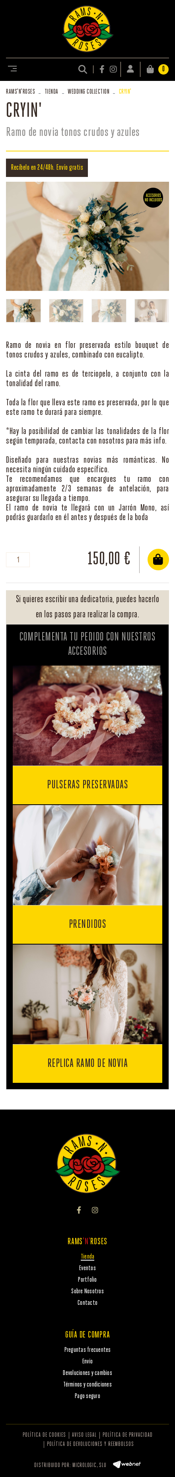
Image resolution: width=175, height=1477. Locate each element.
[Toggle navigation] (11, 69)
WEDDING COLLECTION (88, 91)
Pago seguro (87, 1396)
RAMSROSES (20, 91)
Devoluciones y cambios (87, 1373)
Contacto (87, 1303)
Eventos (87, 1268)
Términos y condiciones (87, 1385)
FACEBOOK (102, 69)
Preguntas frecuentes (87, 1350)
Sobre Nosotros (87, 1291)
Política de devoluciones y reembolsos (90, 1445)
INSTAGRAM (113, 69)
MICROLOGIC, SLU (89, 1466)
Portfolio (87, 1280)
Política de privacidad (128, 1435)
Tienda (51, 91)
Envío (87, 1361)
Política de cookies (44, 1435)
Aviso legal (84, 1435)
